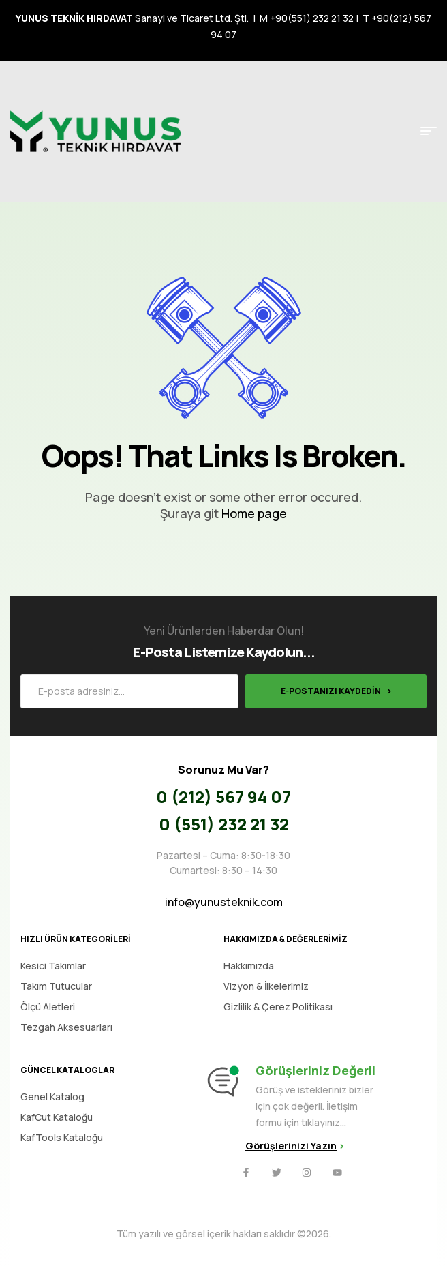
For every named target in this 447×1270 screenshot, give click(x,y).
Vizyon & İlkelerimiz (266, 986)
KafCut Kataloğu (56, 1116)
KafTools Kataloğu (61, 1137)
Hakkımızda (249, 965)
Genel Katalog (52, 1096)
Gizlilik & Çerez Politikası (278, 1006)
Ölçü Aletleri (47, 1006)
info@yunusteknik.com (224, 901)
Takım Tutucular (56, 986)
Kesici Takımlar (53, 965)
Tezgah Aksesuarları (66, 1026)
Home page (254, 513)
